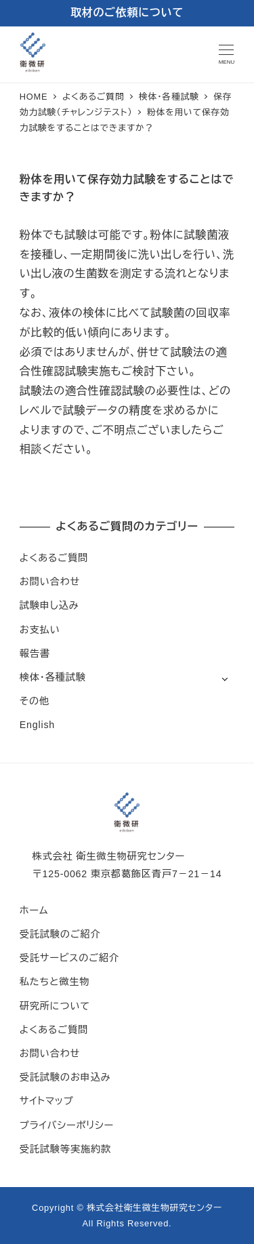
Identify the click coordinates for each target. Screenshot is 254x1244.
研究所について (55, 1006)
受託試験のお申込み (65, 1077)
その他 (34, 701)
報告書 (35, 653)
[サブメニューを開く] (224, 678)
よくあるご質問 (54, 558)
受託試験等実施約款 (65, 1149)
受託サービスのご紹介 (69, 957)
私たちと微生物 (54, 981)
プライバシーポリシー (67, 1125)
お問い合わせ (50, 581)
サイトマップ (47, 1101)
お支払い (40, 629)
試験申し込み (49, 605)
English (37, 724)
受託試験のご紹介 (60, 934)
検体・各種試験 (53, 677)
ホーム (34, 910)
